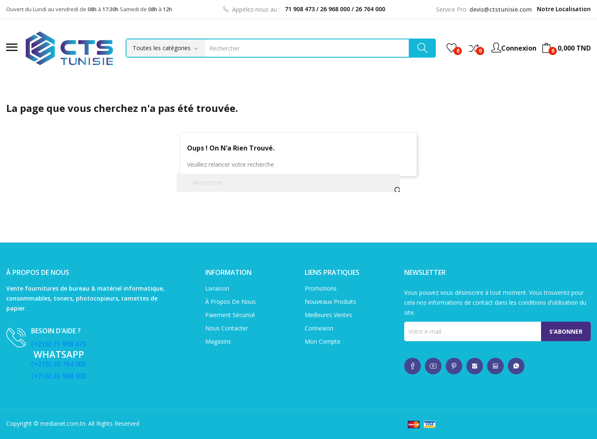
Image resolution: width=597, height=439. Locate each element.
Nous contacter (226, 328)
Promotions (321, 288)
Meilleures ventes (328, 315)
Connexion (319, 328)
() (451, 48)
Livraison (217, 288)
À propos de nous (230, 302)
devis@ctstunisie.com (500, 9)
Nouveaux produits (330, 302)
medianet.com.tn (62, 423)
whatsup (412, 366)
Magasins (218, 341)
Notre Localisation (564, 9)
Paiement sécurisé (230, 315)
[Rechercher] (288, 183)
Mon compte (322, 341)
